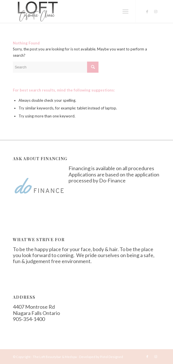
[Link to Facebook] (147, 11)
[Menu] (125, 11)
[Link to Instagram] (156, 11)
